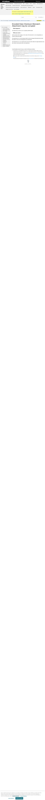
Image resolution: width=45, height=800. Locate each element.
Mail (23, 3)
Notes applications (40, 3)
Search (34, 7)
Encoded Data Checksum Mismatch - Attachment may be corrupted (19, 20)
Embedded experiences (18, 3)
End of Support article (20, 13)
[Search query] (29, 17)
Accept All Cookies (19, 798)
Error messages (16, 9)
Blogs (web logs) (8, 5)
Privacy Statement (31, 58)
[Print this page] (43, 20)
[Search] (36, 17)
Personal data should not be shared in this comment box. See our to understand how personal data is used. (28, 58)
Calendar (27, 3)
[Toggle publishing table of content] (0, 26)
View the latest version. (28, 11)
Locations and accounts (16, 5)
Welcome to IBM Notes (9, 3)
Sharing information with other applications (12, 7)
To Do (31, 3)
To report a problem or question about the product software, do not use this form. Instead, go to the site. (27, 57)
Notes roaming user (23, 7)
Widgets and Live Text (9, 9)
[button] (1, 27)
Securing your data (39, 7)
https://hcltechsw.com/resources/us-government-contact (35, 53)
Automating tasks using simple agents (27, 5)
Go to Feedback (39, 20)
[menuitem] (9, 4)
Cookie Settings (11, 798)
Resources (38, 1)
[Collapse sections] (42, 20)
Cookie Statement (16, 796)
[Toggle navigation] (24, 1)
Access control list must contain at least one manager (6, 29)
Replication (29, 7)
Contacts (34, 3)
